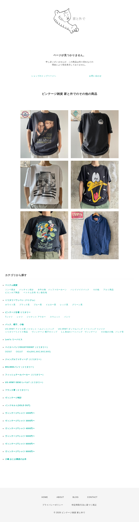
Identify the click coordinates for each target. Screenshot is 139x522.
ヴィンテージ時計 (13, 398)
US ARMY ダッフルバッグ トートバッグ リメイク (81, 329)
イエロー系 (51, 305)
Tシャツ (9, 317)
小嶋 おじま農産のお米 (15, 459)
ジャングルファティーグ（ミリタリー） (23, 359)
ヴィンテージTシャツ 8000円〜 (21, 451)
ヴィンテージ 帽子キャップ (44, 332)
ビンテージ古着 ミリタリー (18, 312)
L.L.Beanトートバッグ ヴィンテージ (79, 332)
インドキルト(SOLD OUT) (17, 405)
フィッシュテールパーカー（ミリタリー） (24, 375)
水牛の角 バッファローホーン (52, 290)
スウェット (55, 317)
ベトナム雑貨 (11, 285)
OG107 (19, 352)
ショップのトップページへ (43, 76)
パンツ (67, 317)
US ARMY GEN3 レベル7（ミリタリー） (24, 382)
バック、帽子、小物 (14, 324)
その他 (96, 290)
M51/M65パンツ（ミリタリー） (20, 367)
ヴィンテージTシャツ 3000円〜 (21, 421)
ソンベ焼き (10, 290)
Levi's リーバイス (13, 339)
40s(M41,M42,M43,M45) (39, 352)
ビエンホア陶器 (12, 292)
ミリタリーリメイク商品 (16, 332)
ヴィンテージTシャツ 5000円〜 (21, 436)
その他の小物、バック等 (112, 332)
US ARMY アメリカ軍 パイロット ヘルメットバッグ (29, 329)
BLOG (76, 497)
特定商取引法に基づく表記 (84, 505)
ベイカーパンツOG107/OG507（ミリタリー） (27, 347)
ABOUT (60, 497)
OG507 (8, 352)
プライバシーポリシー (52, 505)
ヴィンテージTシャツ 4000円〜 (21, 428)
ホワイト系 (10, 305)
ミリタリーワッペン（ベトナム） (20, 300)
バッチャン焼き (26, 290)
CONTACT (92, 497)
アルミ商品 (108, 290)
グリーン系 (77, 305)
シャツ (20, 317)
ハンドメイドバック (80, 290)
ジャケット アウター (36, 317)
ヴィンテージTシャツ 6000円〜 (21, 444)
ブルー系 (38, 305)
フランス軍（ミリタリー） (17, 390)
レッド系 (64, 305)
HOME (45, 497)
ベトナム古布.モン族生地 (35, 292)
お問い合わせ (95, 76)
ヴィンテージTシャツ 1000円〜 (21, 413)
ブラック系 (24, 305)
